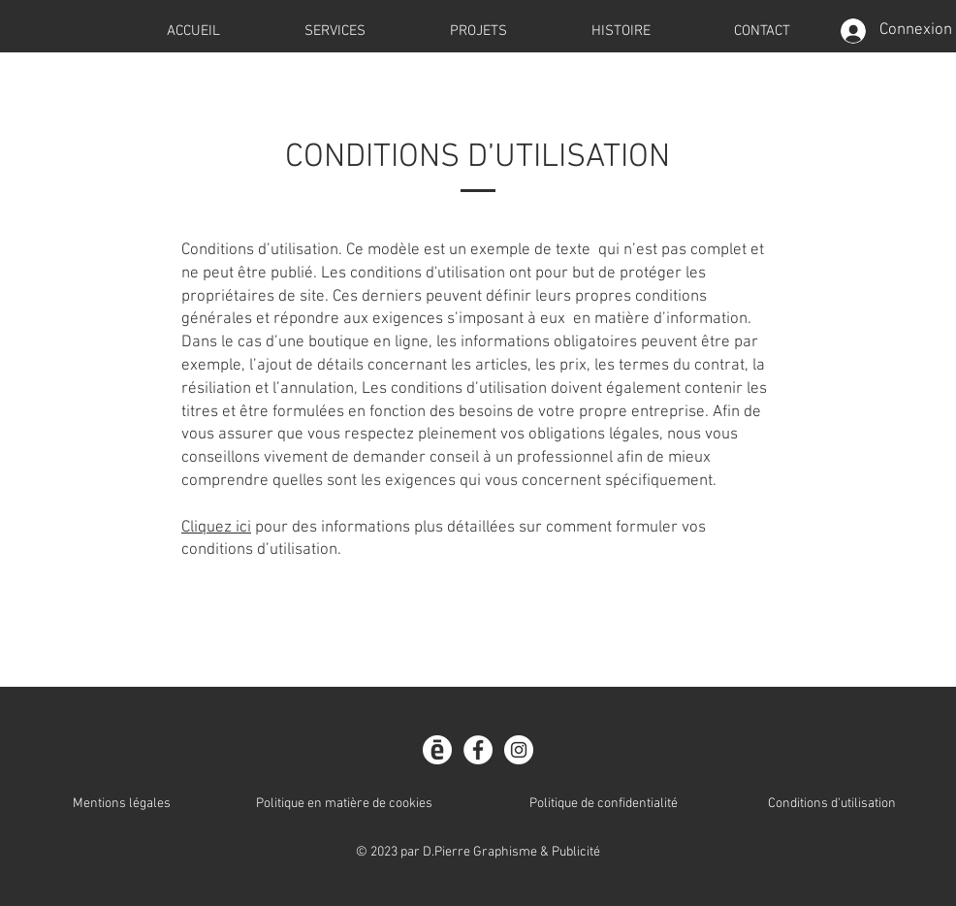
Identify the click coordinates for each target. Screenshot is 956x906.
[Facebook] (478, 749)
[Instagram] (518, 749)
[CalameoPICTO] (437, 749)
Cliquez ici (216, 527)
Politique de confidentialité (603, 803)
